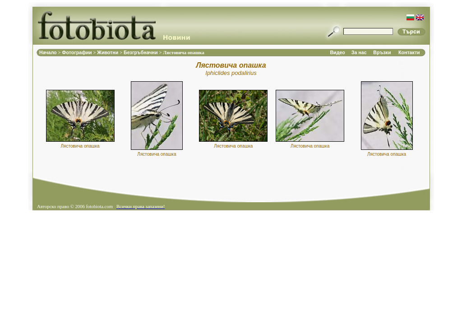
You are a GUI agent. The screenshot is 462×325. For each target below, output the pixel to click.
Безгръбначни (141, 52)
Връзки (382, 52)
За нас (359, 52)
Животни (108, 52)
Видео (337, 52)
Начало (48, 52)
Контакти (409, 52)
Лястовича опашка (79, 146)
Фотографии (77, 52)
